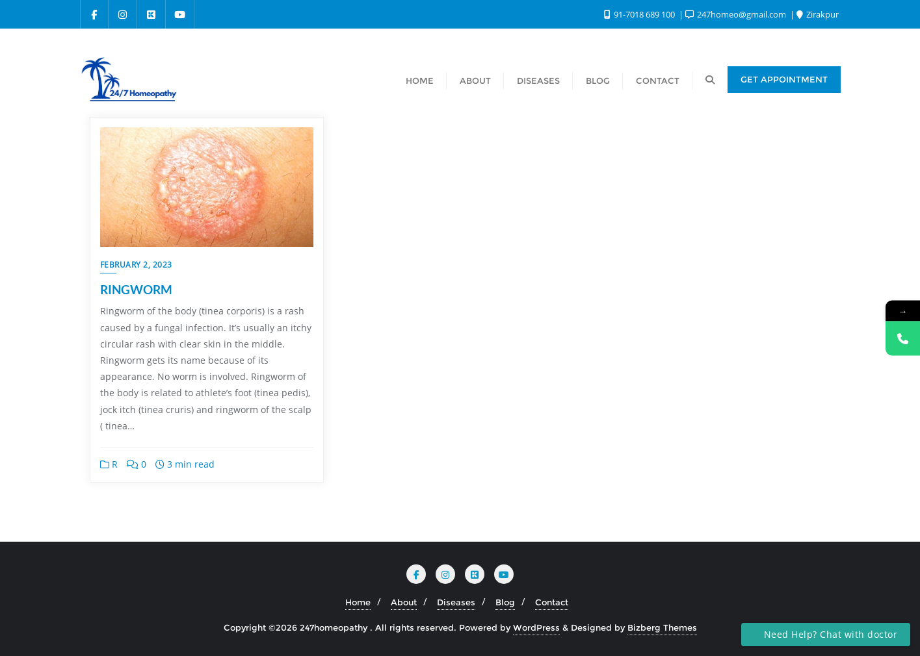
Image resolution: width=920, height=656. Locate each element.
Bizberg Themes (662, 627)
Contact (551, 602)
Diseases (456, 602)
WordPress (536, 627)
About (404, 602)
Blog (505, 602)
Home (358, 602)
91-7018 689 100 (640, 14)
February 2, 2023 (136, 264)
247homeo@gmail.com (736, 14)
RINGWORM (136, 289)
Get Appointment (784, 79)
